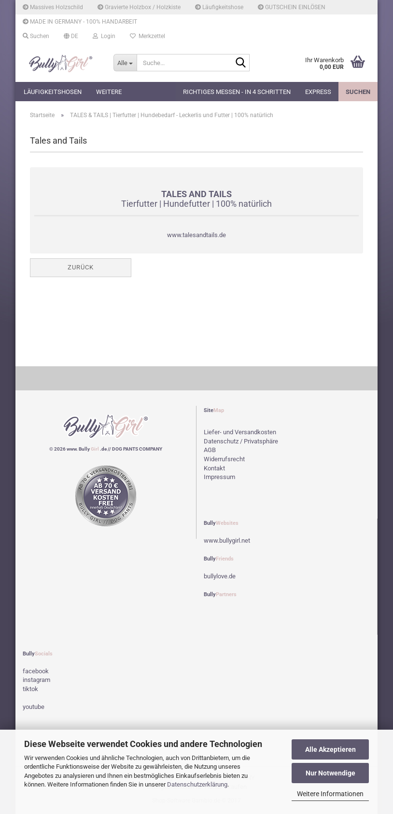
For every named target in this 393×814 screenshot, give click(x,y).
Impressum (219, 476)
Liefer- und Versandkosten (240, 432)
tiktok (30, 689)
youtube (33, 706)
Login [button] (104, 36)
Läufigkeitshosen (53, 91)
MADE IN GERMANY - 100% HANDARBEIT (80, 21)
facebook (36, 671)
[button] (70, 36)
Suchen (358, 91)
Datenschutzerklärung (197, 784)
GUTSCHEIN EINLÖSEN (291, 7)
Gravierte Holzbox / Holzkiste (139, 7)
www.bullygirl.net (227, 540)
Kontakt (214, 468)
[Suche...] (125, 62)
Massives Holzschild (53, 7)
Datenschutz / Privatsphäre (241, 441)
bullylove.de (220, 576)
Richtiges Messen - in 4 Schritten (237, 91)
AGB (210, 450)
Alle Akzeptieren (330, 749)
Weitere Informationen (330, 794)
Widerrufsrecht (224, 459)
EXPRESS (318, 91)
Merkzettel (147, 36)
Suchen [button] (36, 36)
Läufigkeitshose (219, 7)
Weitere (109, 91)
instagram (36, 679)
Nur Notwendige (330, 773)
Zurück (81, 267)
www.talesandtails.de (196, 235)
